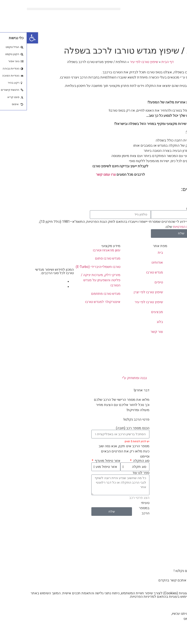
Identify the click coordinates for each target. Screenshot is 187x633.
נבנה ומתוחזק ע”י (93, 378)
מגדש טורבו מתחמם (79, 294)
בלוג (133, 322)
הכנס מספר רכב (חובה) (106, 428)
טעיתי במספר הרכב (117, 508)
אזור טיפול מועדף (80, 460)
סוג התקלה (114, 460)
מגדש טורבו (127, 272)
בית (133, 252)
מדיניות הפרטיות (158, 227)
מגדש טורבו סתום (81, 258)
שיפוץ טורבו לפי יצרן (121, 292)
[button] (47, 9)
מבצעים (130, 312)
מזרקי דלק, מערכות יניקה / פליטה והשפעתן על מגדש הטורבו (74, 280)
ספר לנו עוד (114, 473)
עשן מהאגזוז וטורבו (80, 250)
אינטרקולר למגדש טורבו (76, 302)
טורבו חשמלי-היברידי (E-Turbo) (71, 267)
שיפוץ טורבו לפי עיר (117, 62)
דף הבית (141, 62)
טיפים (132, 282)
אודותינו (130, 262)
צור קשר (130, 332)
